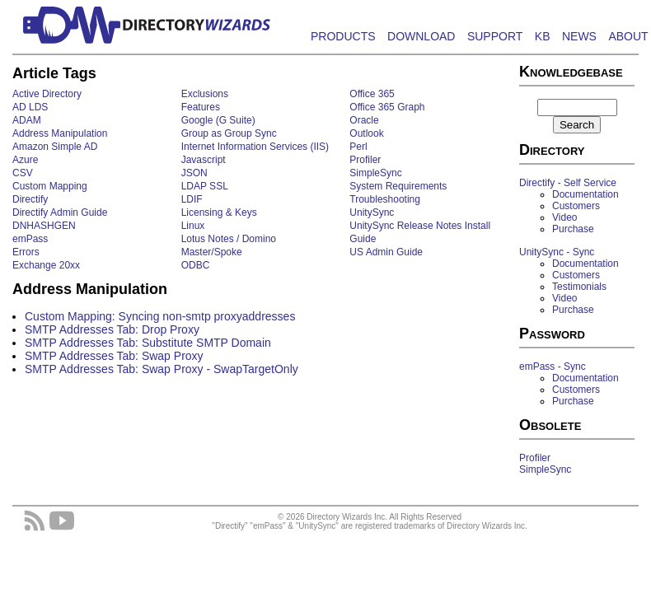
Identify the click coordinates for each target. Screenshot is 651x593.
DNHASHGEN (44, 225)
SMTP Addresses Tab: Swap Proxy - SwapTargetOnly (161, 369)
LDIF (192, 199)
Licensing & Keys (219, 212)
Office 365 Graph (386, 107)
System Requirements (398, 186)
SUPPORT (494, 36)
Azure (25, 160)
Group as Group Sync (229, 133)
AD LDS (30, 107)
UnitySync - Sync (556, 252)
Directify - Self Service (567, 183)
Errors (26, 252)
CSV (22, 173)
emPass (30, 239)
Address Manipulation (59, 133)
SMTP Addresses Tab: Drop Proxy (112, 329)
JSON (194, 173)
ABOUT (628, 36)
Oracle (363, 120)
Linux (193, 225)
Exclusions (204, 94)
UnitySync (371, 212)
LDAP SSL (204, 186)
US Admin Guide (386, 252)
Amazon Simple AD (54, 146)
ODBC (195, 265)
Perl (358, 146)
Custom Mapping (49, 186)
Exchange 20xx (46, 265)
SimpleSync (375, 173)
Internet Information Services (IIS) (255, 146)
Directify (30, 199)
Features (200, 107)
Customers (576, 206)
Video (564, 217)
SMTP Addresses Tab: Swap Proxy (114, 355)
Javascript (203, 160)
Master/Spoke (211, 252)
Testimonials (579, 286)
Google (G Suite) (218, 120)
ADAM (26, 120)
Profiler (365, 160)
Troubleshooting (384, 199)
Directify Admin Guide (59, 212)
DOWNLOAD (421, 36)
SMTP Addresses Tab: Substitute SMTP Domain (148, 342)
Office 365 (371, 94)
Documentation (585, 194)
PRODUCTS (343, 36)
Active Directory (47, 94)
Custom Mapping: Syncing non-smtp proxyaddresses (160, 316)
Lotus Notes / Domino (228, 239)
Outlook (366, 133)
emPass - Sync (552, 366)
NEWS (579, 36)
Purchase (573, 229)
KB (542, 36)
